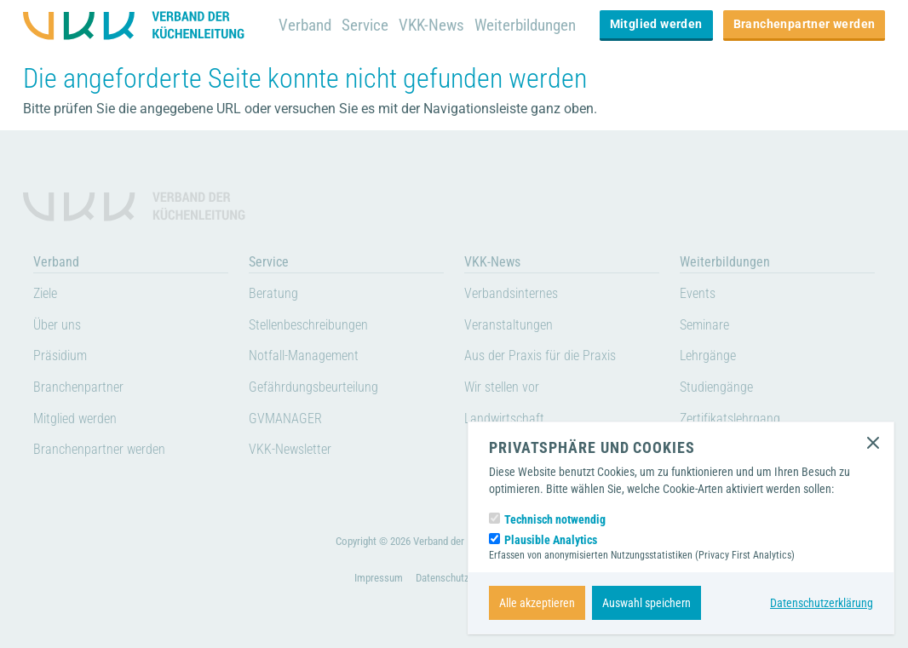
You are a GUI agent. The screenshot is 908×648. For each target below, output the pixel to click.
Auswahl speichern (646, 603)
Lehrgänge (708, 355)
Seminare (704, 325)
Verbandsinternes (511, 293)
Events (697, 293)
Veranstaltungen (508, 325)
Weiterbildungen (525, 25)
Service (365, 25)
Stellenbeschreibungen (308, 325)
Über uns (57, 325)
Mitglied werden (656, 24)
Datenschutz (442, 577)
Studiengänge (716, 387)
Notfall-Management (304, 355)
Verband (305, 25)
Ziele (45, 293)
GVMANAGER (285, 418)
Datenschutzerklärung (821, 603)
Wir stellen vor (501, 387)
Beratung (273, 293)
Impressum (378, 577)
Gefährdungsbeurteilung (313, 387)
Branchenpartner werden (804, 24)
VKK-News (431, 25)
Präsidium (60, 355)
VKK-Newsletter (290, 449)
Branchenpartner (78, 387)
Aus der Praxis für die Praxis (540, 355)
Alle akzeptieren (537, 603)
